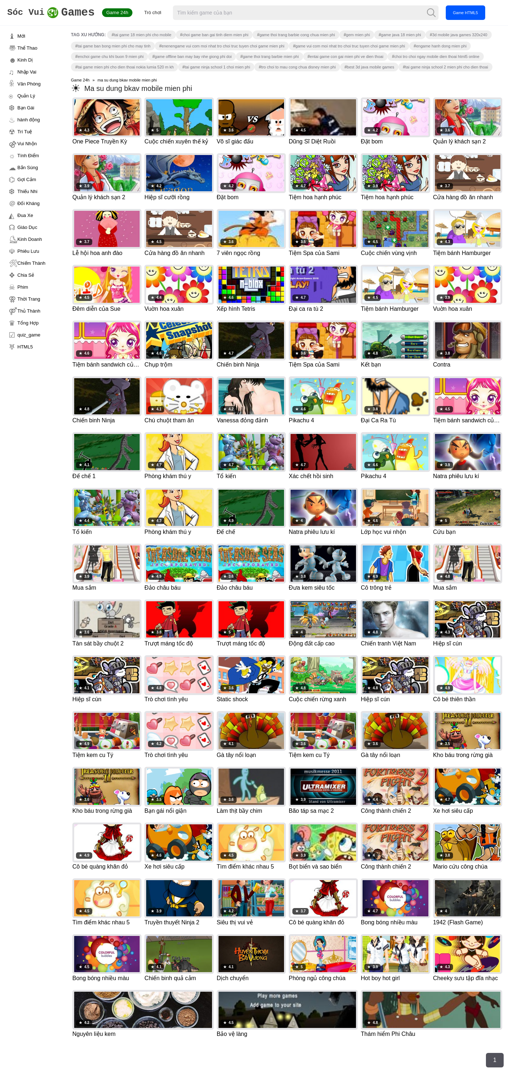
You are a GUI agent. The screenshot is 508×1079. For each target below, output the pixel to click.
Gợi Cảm (26, 179)
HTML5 (25, 347)
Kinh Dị (25, 60)
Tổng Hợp (28, 323)
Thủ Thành (28, 311)
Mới (21, 36)
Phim (22, 287)
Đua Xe (25, 215)
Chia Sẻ (25, 275)
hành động (28, 119)
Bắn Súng (27, 167)
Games (56, 12)
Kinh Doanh (29, 239)
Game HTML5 (475, 13)
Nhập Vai (26, 72)
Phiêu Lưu (28, 251)
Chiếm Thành (31, 263)
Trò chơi (162, 12)
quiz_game (29, 335)
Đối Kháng (28, 203)
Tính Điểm (28, 155)
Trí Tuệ (24, 131)
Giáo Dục (27, 227)
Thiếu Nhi (27, 191)
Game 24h (127, 12)
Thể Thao (27, 48)
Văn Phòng (29, 84)
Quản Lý (26, 96)
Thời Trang (28, 299)
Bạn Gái (25, 107)
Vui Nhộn (27, 143)
